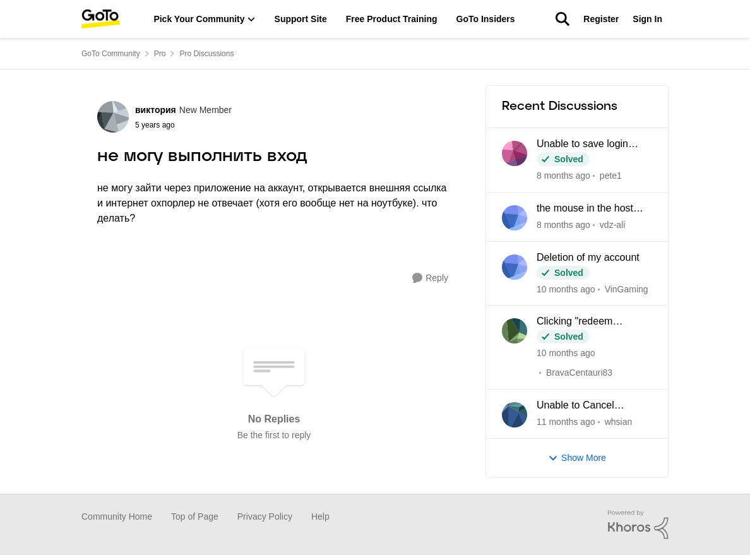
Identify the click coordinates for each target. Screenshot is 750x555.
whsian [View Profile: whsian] (619, 422)
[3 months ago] (566, 288)
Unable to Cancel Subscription (575, 406)
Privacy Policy (264, 516)
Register (601, 19)
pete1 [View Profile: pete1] (611, 175)
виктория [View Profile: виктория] (155, 110)
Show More (577, 458)
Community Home (116, 516)
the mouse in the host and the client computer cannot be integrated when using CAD (589, 209)
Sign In (647, 19)
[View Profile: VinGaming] (514, 267)
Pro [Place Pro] (160, 53)
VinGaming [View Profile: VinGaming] (626, 288)
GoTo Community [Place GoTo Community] (110, 53)
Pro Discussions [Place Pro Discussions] (206, 53)
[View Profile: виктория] (113, 117)
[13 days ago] (563, 175)
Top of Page (194, 516)
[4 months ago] (566, 422)
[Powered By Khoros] (638, 524)
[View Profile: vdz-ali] (514, 217)
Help (320, 516)
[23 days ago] (563, 225)
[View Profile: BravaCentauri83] (514, 330)
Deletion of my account (588, 257)
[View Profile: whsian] (514, 414)
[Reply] (430, 278)
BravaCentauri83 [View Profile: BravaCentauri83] (579, 372)
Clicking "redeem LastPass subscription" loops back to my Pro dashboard (587, 322)
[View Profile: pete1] (514, 153)
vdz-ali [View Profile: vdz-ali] (612, 225)
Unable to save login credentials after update (589, 144)
